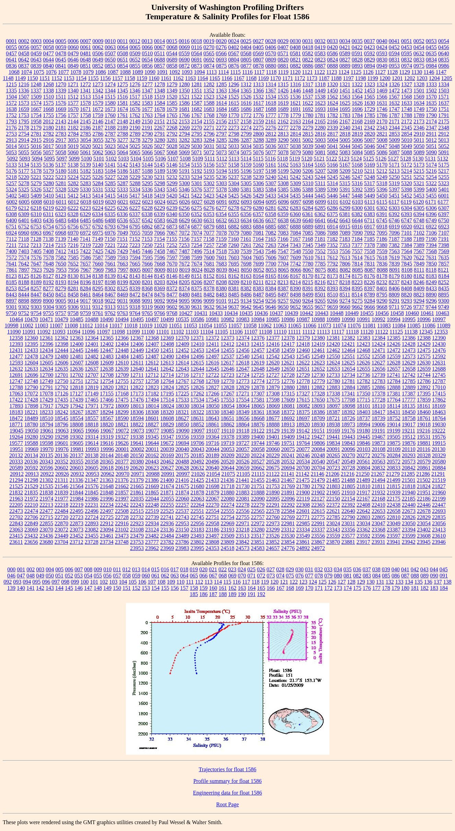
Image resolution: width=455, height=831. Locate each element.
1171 (287, 78)
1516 (122, 97)
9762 (110, 313)
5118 (282, 158)
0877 (246, 66)
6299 (344, 208)
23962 (152, 548)
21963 (16, 499)
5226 (97, 177)
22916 (122, 523)
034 (338, 569)
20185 (197, 455)
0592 (369, 53)
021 (213, 569)
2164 (307, 121)
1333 (431, 84)
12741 (393, 375)
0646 (73, 60)
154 (155, 588)
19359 (197, 437)
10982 (227, 319)
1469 (381, 90)
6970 (73, 233)
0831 (394, 60)
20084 (318, 449)
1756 (60, 115)
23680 (46, 542)
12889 (409, 387)
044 (434, 569)
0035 (357, 41)
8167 (295, 276)
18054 (228, 406)
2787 (110, 134)
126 (332, 582)
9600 (159, 307)
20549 (348, 461)
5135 (36, 165)
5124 (356, 158)
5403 (23, 196)
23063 (16, 529)
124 (313, 582)
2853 (394, 134)
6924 (11, 233)
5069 (184, 152)
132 (390, 582)
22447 (439, 505)
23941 (393, 542)
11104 (206, 332)
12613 (167, 363)
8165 (270, 276)
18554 (76, 418)
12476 (439, 350)
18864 (242, 424)
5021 (97, 146)
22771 (303, 517)
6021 (122, 202)
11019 (145, 325)
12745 (439, 375)
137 (438, 582)
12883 (333, 387)
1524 (221, 97)
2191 (147, 128)
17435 (61, 400)
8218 (344, 282)
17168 (122, 393)
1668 (48, 109)
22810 (393, 517)
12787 (439, 381)
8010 (172, 270)
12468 (363, 350)
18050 (213, 406)
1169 (263, 78)
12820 (107, 387)
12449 (137, 350)
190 (242, 594)
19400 (258, 437)
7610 (307, 257)
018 (184, 569)
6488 (110, 220)
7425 (97, 251)
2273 (233, 128)
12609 (107, 363)
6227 (134, 208)
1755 (48, 115)
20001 (122, 449)
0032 (320, 41)
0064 (122, 47)
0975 (418, 66)
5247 (357, 177)
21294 (16, 480)
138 (447, 582)
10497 (152, 319)
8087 (369, 270)
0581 (295, 53)
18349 (242, 412)
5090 (431, 152)
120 (274, 582)
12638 (107, 369)
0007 (85, 41)
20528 (273, 461)
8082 (345, 270)
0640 (443, 53)
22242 (122, 505)
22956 (197, 523)
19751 (288, 443)
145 (69, 588)
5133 (11, 165)
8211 (258, 282)
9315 (122, 307)
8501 (320, 294)
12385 (393, 338)
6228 (147, 208)
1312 (246, 84)
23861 (303, 542)
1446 (295, 90)
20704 (318, 468)
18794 (46, 424)
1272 (85, 84)
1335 (11, 90)
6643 (344, 220)
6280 (258, 208)
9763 (122, 313)
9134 (246, 301)
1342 (97, 90)
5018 (60, 146)
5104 (135, 158)
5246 (344, 177)
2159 (258, 121)
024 (242, 569)
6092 (234, 202)
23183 (197, 529)
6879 (208, 226)
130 (370, 582)
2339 (332, 128)
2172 (406, 121)
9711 (394, 307)
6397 (443, 214)
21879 (212, 492)
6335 (110, 214)
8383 (258, 288)
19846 (363, 443)
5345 (171, 189)
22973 (273, 523)
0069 (184, 47)
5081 (320, 152)
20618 (107, 468)
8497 (283, 294)
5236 (221, 177)
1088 (125, 72)
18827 (152, 424)
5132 (442, 158)
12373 (227, 338)
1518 (147, 97)
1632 (394, 103)
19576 (439, 437)
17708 (348, 400)
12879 (273, 387)
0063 (110, 47)
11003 (41, 325)
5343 (159, 189)
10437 (276, 313)
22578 (273, 511)
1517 (134, 97)
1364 (233, 90)
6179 (11, 208)
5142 (122, 165)
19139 (288, 431)
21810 (363, 486)
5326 (36, 189)
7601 (221, 257)
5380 (233, 189)
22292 (288, 505)
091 (444, 576)
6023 (147, 202)
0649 (97, 60)
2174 (431, 121)
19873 (378, 443)
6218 (36, 208)
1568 (406, 97)
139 (11, 588)
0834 (431, 60)
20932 (77, 474)
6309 (23, 214)
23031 (348, 523)
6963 (36, 233)
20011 (152, 449)
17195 (167, 393)
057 (117, 576)
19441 (333, 437)
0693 (221, 60)
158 (194, 588)
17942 (77, 406)
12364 (91, 338)
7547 (283, 251)
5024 (122, 146)
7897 (24, 270)
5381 (246, 189)
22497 (107, 511)
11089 (443, 325)
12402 (107, 344)
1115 (235, 72)
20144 (107, 455)
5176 (11, 171)
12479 (46, 356)
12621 (288, 363)
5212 (381, 171)
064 (184, 576)
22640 (348, 511)
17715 (363, 400)
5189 (159, 171)
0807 (258, 60)
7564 (406, 251)
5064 (122, 152)
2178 (23, 128)
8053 (271, 270)
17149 (91, 393)
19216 (423, 431)
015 (155, 569)
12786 (424, 381)
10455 (367, 313)
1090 (149, 72)
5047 (381, 146)
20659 (242, 468)
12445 (76, 350)
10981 (212, 319)
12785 (409, 381)
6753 (36, 226)
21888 (258, 492)
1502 (431, 90)
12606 (61, 363)
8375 (196, 288)
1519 (159, 97)
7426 (110, 251)
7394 (431, 245)
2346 (418, 128)
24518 (227, 548)
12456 (242, 350)
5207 (320, 171)
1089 (137, 72)
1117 (259, 72)
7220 (97, 245)
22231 (91, 505)
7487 (184, 251)
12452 (182, 350)
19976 (62, 449)
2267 (159, 128)
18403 (363, 412)
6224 (97, 208)
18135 (408, 406)
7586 (85, 257)
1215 (11, 84)
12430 (439, 344)
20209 (227, 455)
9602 (171, 307)
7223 (134, 245)
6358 (270, 214)
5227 (110, 177)
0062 (97, 47)
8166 (283, 276)
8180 (406, 276)
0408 (295, 47)
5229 (134, 177)
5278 (23, 183)
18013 (137, 406)
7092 (369, 233)
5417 (134, 196)
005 (59, 569)
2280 (320, 128)
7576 (36, 257)
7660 (97, 264)
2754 (23, 134)
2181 (60, 128)
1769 (221, 115)
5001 (295, 140)
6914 (332, 226)
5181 (73, 171)
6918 (381, 226)
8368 (147, 288)
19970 (47, 449)
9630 (184, 307)
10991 (363, 319)
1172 (299, 78)
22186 (424, 499)
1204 (434, 78)
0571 (283, 53)
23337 (318, 529)
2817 (332, 134)
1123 (331, 72)
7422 (85, 251)
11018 (130, 325)
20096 (348, 449)
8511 (344, 294)
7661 (110, 264)
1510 (48, 97)
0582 (307, 53)
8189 (36, 282)
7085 (307, 233)
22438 (393, 505)
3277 (122, 140)
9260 (295, 301)
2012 (48, 121)
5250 (394, 177)
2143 (60, 121)
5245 (332, 177)
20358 (91, 461)
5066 (147, 152)
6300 (357, 208)
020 (203, 569)
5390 (332, 189)
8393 (332, 288)
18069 (273, 406)
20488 (182, 461)
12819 (91, 387)
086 (396, 576)
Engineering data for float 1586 (227, 793)
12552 (363, 356)
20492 (197, 461)
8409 (418, 288)
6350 (184, 214)
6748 (418, 220)
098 (65, 582)
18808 (76, 424)
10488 (91, 319)
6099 (320, 202)
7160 (233, 239)
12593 (16, 363)
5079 (295, 152)
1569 (418, 97)
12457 (258, 350)
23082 (91, 529)
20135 (46, 455)
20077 (303, 449)
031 (309, 569)
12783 (378, 381)
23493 (197, 536)
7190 (430, 239)
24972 (318, 548)
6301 (369, 208)
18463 (439, 412)
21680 (197, 486)
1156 (105, 78)
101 (94, 582)
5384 (270, 189)
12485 (137, 356)
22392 (348, 505)
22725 (107, 517)
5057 (48, 152)
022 (223, 569)
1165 (214, 78)
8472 (134, 294)
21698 (212, 486)
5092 (12, 158)
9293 (406, 301)
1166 (227, 78)
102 (104, 582)
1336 (23, 90)
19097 (198, 431)
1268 (48, 84)
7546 (270, 251)
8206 (196, 282)
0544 (171, 53)
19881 (424, 443)
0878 (258, 66)
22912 (107, 523)
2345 (406, 128)
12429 (424, 344)
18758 (409, 418)
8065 (283, 270)
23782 (167, 542)
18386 (318, 412)
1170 (275, 78)
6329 (85, 214)
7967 (85, 270)
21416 (182, 480)
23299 (273, 529)
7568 (431, 251)
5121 (319, 158)
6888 (295, 226)
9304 (48, 307)
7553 (332, 251)
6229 (159, 208)
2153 (184, 121)
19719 (227, 443)
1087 (112, 72)
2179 (36, 128)
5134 (23, 165)
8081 (332, 270)
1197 (348, 78)
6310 (36, 214)
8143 (134, 276)
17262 (197, 393)
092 (7, 582)
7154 (159, 239)
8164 (258, 276)
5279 (36, 183)
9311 (85, 307)
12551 (348, 356)
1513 (85, 97)
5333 (122, 189)
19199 (393, 431)
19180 (363, 431)
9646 (270, 307)
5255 (443, 177)
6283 (295, 208)
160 (213, 588)
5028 (171, 146)
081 (347, 576)
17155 (107, 393)
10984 (258, 319)
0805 (246, 60)
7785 (320, 264)
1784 (357, 115)
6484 (73, 220)
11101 (163, 332)
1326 (394, 84)
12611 (136, 363)
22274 (227, 505)
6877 (196, 226)
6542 (147, 220)
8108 (406, 270)
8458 (73, 294)
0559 (184, 53)
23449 (61, 536)
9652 (295, 307)
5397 (394, 189)
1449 (320, 90)
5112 (221, 158)
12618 (242, 363)
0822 (307, 60)
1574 (36, 103)
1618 (270, 103)
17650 (318, 400)
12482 (91, 356)
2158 (246, 121)
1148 (8, 78)
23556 (318, 536)
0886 (307, 66)
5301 (196, 183)
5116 (270, 158)
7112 (11, 239)
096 (46, 582)
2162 (283, 121)
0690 (184, 60)
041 (405, 569)
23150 (182, 529)
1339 (60, 90)
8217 (332, 282)
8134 (85, 276)
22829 (424, 517)
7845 (406, 264)
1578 (85, 103)
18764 (439, 418)
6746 (394, 220)
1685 (233, 109)
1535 (283, 97)
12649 (273, 369)
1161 (166, 78)
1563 (344, 97)
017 (175, 569)
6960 (23, 233)
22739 (152, 517)
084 (376, 576)
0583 (320, 53)
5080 (307, 152)
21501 (409, 480)
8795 (381, 294)
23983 (182, 548)
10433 (216, 313)
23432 (31, 536)
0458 (23, 53)
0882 (295, 66)
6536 (122, 220)
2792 (171, 134)
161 (223, 588)
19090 (182, 431)
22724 (91, 517)
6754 (48, 226)
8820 (406, 294)
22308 (303, 505)
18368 (273, 412)
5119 (294, 158)
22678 (424, 511)
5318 (381, 183)
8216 (320, 282)
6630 (196, 220)
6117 (394, 202)
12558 (378, 356)
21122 (272, 474)
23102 (122, 529)
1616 (246, 103)
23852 (273, 542)
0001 (11, 41)
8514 (357, 294)
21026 (198, 474)
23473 (122, 536)
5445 (320, 196)
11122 (381, 332)
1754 (36, 115)
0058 (48, 47)
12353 (441, 332)
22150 (333, 499)
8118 (431, 270)
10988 (318, 319)
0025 (246, 41)
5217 (443, 171)
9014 (73, 301)
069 (232, 576)
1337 (36, 90)
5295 (147, 183)
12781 (348, 381)
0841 (60, 66)
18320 (167, 412)
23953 (137, 548)
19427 (318, 437)
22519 (152, 511)
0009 (97, 41)
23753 (137, 542)
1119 (283, 72)
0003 (36, 41)
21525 (16, 486)
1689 (283, 109)
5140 (97, 165)
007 (78, 569)
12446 (91, 350)
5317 (369, 183)
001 (21, 569)
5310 (307, 183)
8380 (221, 288)
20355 (76, 461)
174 (347, 588)
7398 (443, 245)
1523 (208, 97)
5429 (258, 196)
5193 (208, 171)
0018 (196, 41)
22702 (16, 517)
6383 (369, 214)
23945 (424, 542)
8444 (23, 294)
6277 (221, 208)
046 (11, 576)
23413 (439, 529)
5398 (406, 189)
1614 (221, 103)
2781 (36, 134)
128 (351, 582)
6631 (208, 220)
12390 (439, 338)
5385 (283, 189)
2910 (418, 134)
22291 (273, 505)
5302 (208, 183)
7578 (48, 257)
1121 (307, 72)
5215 (418, 171)
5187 (134, 171)
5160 (258, 165)
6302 (381, 208)
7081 (258, 233)
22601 (303, 511)
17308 (273, 393)
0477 (48, 53)
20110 (408, 449)
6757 (85, 226)
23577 (348, 536)
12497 (212, 356)
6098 (308, 202)
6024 (159, 202)
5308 (283, 183)
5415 (110, 196)
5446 (332, 196)
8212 (270, 282)
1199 (372, 78)
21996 (107, 499)
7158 (208, 239)
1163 (190, 78)
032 (319, 569)
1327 (406, 84)
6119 (406, 202)
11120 (367, 332)
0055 (11, 47)
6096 (283, 202)
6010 (48, 202)
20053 (227, 449)
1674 (122, 109)
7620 (406, 257)
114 (218, 582)
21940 (409, 492)
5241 (283, 177)
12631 (439, 363)
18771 (16, 424)
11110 (280, 332)
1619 (283, 103)
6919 (394, 226)
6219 (48, 208)
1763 (147, 115)
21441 (242, 480)
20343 (46, 461)
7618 (381, 257)
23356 (348, 529)
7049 (122, 233)
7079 (233, 233)
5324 (11, 189)
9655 (307, 307)
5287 (122, 183)
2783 (60, 134)
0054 (443, 41)
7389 (418, 245)
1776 (258, 115)
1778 (283, 115)
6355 (233, 214)
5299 (171, 183)
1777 (270, 115)
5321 (418, 183)
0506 (97, 53)
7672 (184, 264)
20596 (46, 468)
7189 (418, 239)
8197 (97, 282)
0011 (122, 41)
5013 (443, 140)
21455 (258, 480)
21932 (378, 492)
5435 (295, 196)
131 (380, 582)
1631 (381, 103)
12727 (273, 375)
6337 (134, 214)
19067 (107, 431)
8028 (209, 270)
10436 (261, 313)
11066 (309, 325)
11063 (280, 325)
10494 (122, 319)
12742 (409, 375)
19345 (152, 437)
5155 (196, 165)
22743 (182, 517)
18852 (197, 424)
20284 (393, 455)
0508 (122, 53)
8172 (320, 276)
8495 (270, 294)
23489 (182, 536)
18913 (288, 424)
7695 (233, 264)
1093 (187, 72)
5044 (344, 146)
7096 (394, 233)
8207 (208, 282)
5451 (394, 196)
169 (299, 588)
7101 (406, 233)
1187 (324, 78)
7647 (36, 264)
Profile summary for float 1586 (227, 781)
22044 (152, 499)
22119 (303, 499)
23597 (393, 536)
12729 (303, 375)
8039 (221, 270)
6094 (258, 202)
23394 (409, 529)
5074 (233, 152)
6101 (332, 202)
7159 (220, 239)
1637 (443, 103)
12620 (273, 363)
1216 (23, 84)
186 (203, 594)
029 (290, 569)
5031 (208, 146)
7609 (295, 257)
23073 (76, 529)
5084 (357, 152)
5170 (381, 165)
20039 (167, 449)
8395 (357, 288)
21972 (31, 499)
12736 (363, 375)
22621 (333, 511)
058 (126, 576)
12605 (46, 363)
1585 (171, 103)
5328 (60, 189)
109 (171, 582)
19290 (46, 437)
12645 (212, 369)
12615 (197, 363)
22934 (152, 523)
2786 (97, 134)
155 (165, 588)
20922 (47, 474)
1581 (122, 103)
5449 (369, 196)
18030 (182, 406)
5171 (394, 165)
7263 (270, 245)
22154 (348, 499)
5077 (270, 152)
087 (405, 576)
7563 (394, 251)
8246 (418, 282)
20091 (333, 449)
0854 (122, 66)
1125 (356, 72)
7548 (295, 251)
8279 (60, 288)
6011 (61, 202)
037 (367, 569)
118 (255, 582)
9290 (381, 301)
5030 (196, 146)
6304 (406, 208)
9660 (344, 307)
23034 (363, 523)
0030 (295, 41)
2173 (418, 121)
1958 (36, 121)
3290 (283, 140)
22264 (197, 505)
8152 (208, 276)
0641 (11, 60)
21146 (317, 474)
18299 (122, 412)
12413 (242, 344)
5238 (246, 177)
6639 (295, 220)
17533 (182, 400)
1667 (36, 109)
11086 (428, 325)
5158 (233, 165)
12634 (46, 369)
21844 (76, 492)
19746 (273, 443)
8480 (184, 294)
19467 (378, 437)
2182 (73, 128)
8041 (234, 270)
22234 (107, 505)
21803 (333, 486)
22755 (242, 517)
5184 (110, 171)
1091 (162, 72)
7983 (110, 270)
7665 (134, 264)
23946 (439, 542)
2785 (85, 134)
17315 (288, 393)
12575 (424, 356)
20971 (137, 474)
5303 (221, 183)
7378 (369, 245)
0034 (344, 41)
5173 (418, 165)
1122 (319, 72)
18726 (348, 418)
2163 (295, 121)
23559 (333, 536)
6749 (431, 220)
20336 (31, 461)
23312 (288, 529)
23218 (242, 529)
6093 (246, 202)
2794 (184, 134)
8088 (382, 270)
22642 (363, 511)
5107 (172, 158)
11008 (71, 325)
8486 (246, 294)
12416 (273, 344)
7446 (147, 251)
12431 (16, 350)
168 (290, 588)
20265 (333, 455)
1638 (11, 109)
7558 (369, 251)
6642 (332, 220)
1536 (295, 97)
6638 (283, 220)
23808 (212, 542)
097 (55, 582)
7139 (60, 239)
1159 (142, 78)
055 (98, 576)
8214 (295, 282)
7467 (171, 251)
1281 (196, 84)
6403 (36, 220)
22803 (363, 517)
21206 (332, 474)
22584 (288, 511)
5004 (332, 140)
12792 (61, 387)
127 (342, 582)
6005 (24, 202)
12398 (61, 344)
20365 (107, 461)
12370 (182, 338)
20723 (333, 468)
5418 (147, 196)
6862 (147, 226)
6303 (394, 208)
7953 (61, 270)
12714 (167, 375)
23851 (258, 542)
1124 (343, 72)
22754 (227, 517)
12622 (303, 363)
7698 (246, 264)
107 (152, 582)
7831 (369, 264)
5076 (258, 152)
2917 (60, 140)
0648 (85, 60)
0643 (36, 60)
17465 (91, 400)
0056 (23, 47)
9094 (171, 301)
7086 (320, 233)
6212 (23, 208)
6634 (246, 220)
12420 (333, 344)
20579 (424, 461)
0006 (73, 41)
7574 (23, 257)
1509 (36, 97)
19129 (273, 431)
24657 (273, 548)
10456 (382, 313)
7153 (146, 239)
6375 (332, 214)
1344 (110, 90)
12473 (409, 350)
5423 (208, 196)
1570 (431, 97)
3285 (221, 140)
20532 (288, 461)
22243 (137, 505)
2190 (134, 128)
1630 (369, 103)
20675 (273, 468)
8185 (11, 282)
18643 (212, 418)
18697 (303, 418)
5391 (344, 189)
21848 (107, 492)
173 (338, 588)
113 (208, 582)
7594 (134, 257)
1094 (199, 72)
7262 (258, 245)
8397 (369, 288)
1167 (239, 78)
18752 (393, 418)
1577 (73, 103)
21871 (167, 492)
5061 (85, 152)
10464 (16, 319)
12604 (31, 363)
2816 (320, 134)
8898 (23, 301)
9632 (208, 307)
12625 (348, 363)
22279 (258, 505)
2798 (233, 134)
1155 (93, 78)
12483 (107, 356)
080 (338, 576)
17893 (16, 406)
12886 (378, 387)
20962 (107, 474)
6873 (171, 226)
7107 (443, 233)
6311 (48, 214)
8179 (394, 276)
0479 (73, 53)
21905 (333, 492)
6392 (394, 214)
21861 (137, 492)
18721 (333, 418)
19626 (122, 443)
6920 (406, 226)
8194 (73, 282)
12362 (61, 338)
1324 (381, 84)
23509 (227, 536)
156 (175, 588)
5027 (159, 146)
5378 (221, 189)
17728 (378, 400)
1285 (221, 84)
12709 (122, 375)
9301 (11, 307)
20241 (288, 455)
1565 (369, 97)
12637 (91, 369)
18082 (303, 406)
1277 (147, 84)
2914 (23, 140)
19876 (409, 443)
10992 (378, 319)
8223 (357, 282)
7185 (369, 239)
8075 (320, 270)
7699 (258, 264)
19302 (76, 437)
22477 (46, 511)
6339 (159, 214)
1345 (122, 90)
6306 (431, 208)
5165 (320, 165)
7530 (233, 251)
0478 (60, 53)
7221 (110, 245)
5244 (320, 177)
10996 (424, 319)
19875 (393, 443)
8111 (419, 270)
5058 (60, 152)
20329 (439, 455)
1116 (247, 72)
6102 (345, 202)
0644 (48, 60)
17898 (31, 406)
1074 (26, 72)
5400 (431, 189)
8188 (23, 282)
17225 (182, 393)
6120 (418, 202)
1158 (129, 78)
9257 (283, 301)
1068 (14, 72)
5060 (73, 152)
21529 (31, 486)
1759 (97, 115)
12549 (318, 356)
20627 (167, 468)
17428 (31, 400)
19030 (439, 424)
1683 (208, 109)
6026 (184, 202)
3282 (184, 140)
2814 (295, 134)
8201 (147, 282)
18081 (288, 406)
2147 (110, 121)
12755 (122, 381)
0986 (443, 66)
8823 (418, 294)
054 (88, 576)
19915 (439, 443)
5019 (73, 146)
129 (361, 582)
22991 (318, 523)
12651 (303, 369)
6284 (307, 208)
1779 (295, 115)
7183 (344, 239)
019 (194, 569)
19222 (438, 431)
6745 (381, 220)
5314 (332, 183)
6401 (23, 220)
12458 (273, 350)
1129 (404, 72)
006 (69, 569)
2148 (122, 121)
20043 (197, 449)
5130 (417, 158)
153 (146, 588)
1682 (196, 109)
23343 (333, 529)
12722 (212, 375)
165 (261, 588)
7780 (307, 264)
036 (357, 569)
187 (213, 594)
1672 (97, 109)
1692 (307, 109)
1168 (251, 78)
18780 (31, 424)
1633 (406, 103)
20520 (227, 461)
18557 (91, 418)
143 (50, 588)
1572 (11, 103)
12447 (107, 350)
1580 (110, 103)
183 (434, 588)
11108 (265, 332)
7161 (245, 239)
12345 (426, 332)
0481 (85, 53)
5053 (11, 152)
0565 (208, 53)
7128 (35, 239)
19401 (273, 437)
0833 (418, 60)
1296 (233, 84)
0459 (36, 53)
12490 (167, 356)
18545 (61, 418)
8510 (332, 294)
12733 (333, 375)
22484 (61, 511)
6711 (369, 220)
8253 (11, 288)
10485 (76, 319)
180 (405, 588)
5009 (394, 140)
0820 (283, 60)
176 (367, 588)
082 (357, 576)
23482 (152, 536)
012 (126, 569)
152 (136, 588)
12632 (16, 369)
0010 (110, 41)
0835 (443, 60)
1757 (73, 115)
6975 (97, 233)
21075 (228, 474)
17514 (167, 400)
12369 (167, 338)
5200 (295, 171)
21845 (91, 492)
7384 (406, 245)
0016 (184, 41)
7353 (344, 245)
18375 (303, 412)
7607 (283, 257)
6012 (73, 202)
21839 (61, 492)
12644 (197, 369)
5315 (344, 183)
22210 (31, 505)
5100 (86, 158)
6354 (221, 214)
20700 (303, 468)
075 (290, 576)
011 (117, 569)
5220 (23, 177)
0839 (36, 66)
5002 (307, 140)
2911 (431, 134)
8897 (11, 301)
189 (232, 594)
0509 (134, 53)
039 (386, 569)
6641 (320, 220)
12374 (242, 338)
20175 (182, 455)
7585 (73, 257)
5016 (36, 146)
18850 (182, 424)
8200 (134, 282)
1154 (81, 78)
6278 (233, 208)
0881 (283, 66)
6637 (270, 220)
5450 (381, 196)
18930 (318, 424)
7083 (283, 233)
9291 (394, 301)
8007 (147, 270)
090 (434, 576)
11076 (354, 325)
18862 (227, 424)
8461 (85, 294)
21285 (408, 474)
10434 (231, 313)
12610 (122, 363)
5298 (159, 183)
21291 (438, 474)
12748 (31, 381)
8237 (394, 282)
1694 (332, 109)
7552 (320, 251)
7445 (134, 251)
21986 (91, 499)
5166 (332, 165)
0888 (332, 66)
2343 (381, 128)
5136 (48, 165)
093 (17, 582)
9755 (48, 313)
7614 (357, 257)
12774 (258, 381)
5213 (394, 171)
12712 (152, 375)
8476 (159, 294)
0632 (418, 53)
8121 (443, 270)
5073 (221, 152)
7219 (85, 245)
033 (328, 569)
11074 (339, 325)
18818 (91, 424)
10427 (185, 313)
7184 (356, 239)
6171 (430, 202)
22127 (318, 499)
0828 (357, 60)
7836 (381, 264)
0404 (246, 47)
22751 (212, 517)
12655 (363, 369)
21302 (46, 480)
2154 (196, 121)
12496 (197, 356)
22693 (439, 511)
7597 (171, 257)
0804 (233, 60)
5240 (270, 177)
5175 (443, 165)
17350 (363, 393)
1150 (32, 78)
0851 (85, 66)
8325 (122, 288)
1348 (159, 90)
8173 (332, 276)
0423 (369, 47)
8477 (171, 294)
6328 (73, 214)
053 (78, 576)
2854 (406, 134)
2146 (97, 121)
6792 (97, 226)
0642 (23, 60)
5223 (60, 177)
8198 (110, 282)
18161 (423, 406)
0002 (23, 41)
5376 (196, 189)
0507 (110, 53)
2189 (122, 128)
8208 (221, 282)
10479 (61, 319)
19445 (363, 437)
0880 (270, 66)
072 (261, 576)
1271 (73, 84)
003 (40, 569)
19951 (16, 449)
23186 (212, 529)
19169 (333, 431)
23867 (318, 542)
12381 (333, 338)
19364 (212, 437)
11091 (28, 332)
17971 (92, 406)
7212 (23, 245)
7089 (344, 233)
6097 (295, 202)
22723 (76, 517)
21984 (76, 499)
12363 (76, 338)
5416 (122, 196)
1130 (416, 72)
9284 (369, 301)
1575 (48, 103)
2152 (171, 121)
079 (328, 576)
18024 (167, 406)
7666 (147, 264)
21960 (439, 492)
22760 (273, 517)
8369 (159, 288)
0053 (431, 41)
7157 (196, 239)
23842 (242, 542)
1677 (147, 109)
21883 (242, 492)
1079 (88, 72)
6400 (11, 220)
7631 (431, 257)
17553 (227, 400)
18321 (182, 412)
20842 (409, 468)
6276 (208, 208)
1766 (184, 115)
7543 (258, 251)
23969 (167, 548)
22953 (182, 523)
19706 (197, 443)
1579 (97, 103)
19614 (91, 443)
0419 (320, 47)
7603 (233, 257)
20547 (333, 461)
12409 (182, 344)
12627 (378, 363)
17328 (318, 393)
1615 (233, 103)
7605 (258, 257)
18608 (167, 418)
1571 (443, 97)
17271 (242, 393)
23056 (439, 523)
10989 (333, 319)
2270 (196, 128)
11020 (160, 325)
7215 (60, 245)
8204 (171, 282)
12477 (16, 356)
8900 (48, 301)
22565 (258, 511)
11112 (308, 332)
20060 (273, 449)
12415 (258, 344)
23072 (61, 529)
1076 (51, 72)
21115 (258, 474)
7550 (307, 251)
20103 (363, 449)
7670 (171, 264)
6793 (110, 226)
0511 (159, 53)
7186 (381, 239)
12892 (424, 387)
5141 (110, 165)
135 (419, 582)
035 (347, 569)
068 (223, 576)
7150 (109, 239)
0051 (406, 41)
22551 (197, 511)
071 (251, 576)
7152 (134, 239)
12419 (318, 344)
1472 (394, 90)
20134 (31, 455)
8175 (357, 276)
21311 (61, 480)
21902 (318, 492)
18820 (107, 424)
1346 (134, 90)
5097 (61, 158)
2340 (344, 128)
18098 (348, 406)
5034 (246, 146)
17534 (197, 400)
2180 (48, 128)
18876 (258, 424)
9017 (85, 301)
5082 (332, 152)
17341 (348, 393)
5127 (393, 158)
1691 (295, 109)
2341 (357, 128)
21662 (122, 486)
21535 (46, 486)
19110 (227, 431)
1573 (23, 103)
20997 (183, 474)
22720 (61, 517)
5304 (233, 183)
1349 (171, 90)
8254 (23, 288)
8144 (147, 276)
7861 (11, 270)
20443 (152, 461)
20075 (288, 449)
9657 (320, 307)
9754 (36, 313)
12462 (333, 350)
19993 (92, 449)
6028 (209, 202)
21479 (318, 480)
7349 (320, 245)
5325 (23, 189)
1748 (406, 109)
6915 (344, 226)
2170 (381, 121)
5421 (184, 196)
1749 (418, 109)
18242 (61, 412)
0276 (221, 47)
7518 (221, 251)
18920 (303, 424)
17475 (122, 400)
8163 (246, 276)
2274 (246, 128)
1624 (332, 103)
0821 (295, 60)
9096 (196, 301)
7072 (184, 233)
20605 (91, 468)
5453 (418, 196)
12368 (152, 338)
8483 (221, 294)
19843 (348, 443)
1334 (443, 84)
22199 (439, 499)
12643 (182, 369)
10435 (246, 313)
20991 (168, 474)
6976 (110, 233)
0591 (357, 53)
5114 (246, 158)
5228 (122, 177)
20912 (17, 474)
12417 (288, 344)
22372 (333, 505)
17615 (303, 400)
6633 (233, 220)
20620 (137, 468)
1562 (332, 97)
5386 (295, 189)
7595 (147, 257)
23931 (378, 542)
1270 (60, 84)
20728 (348, 468)
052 (69, 576)
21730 (242, 486)
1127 (380, 72)
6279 (246, 208)
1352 (208, 90)
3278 (134, 140)
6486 (97, 220)
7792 (332, 264)
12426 (393, 344)
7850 (431, 264)
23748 (122, 542)
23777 (152, 542)
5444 (307, 196)
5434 (283, 196)
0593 (381, 53)
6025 (172, 202)
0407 (283, 47)
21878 (197, 492)
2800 (258, 134)
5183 (97, 171)
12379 (303, 338)
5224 (73, 177)
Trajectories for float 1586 (227, 769)
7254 (196, 245)
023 (232, 569)
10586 (197, 319)
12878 (258, 387)
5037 (283, 146)
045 (444, 569)
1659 (23, 109)
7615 (369, 257)
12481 (76, 356)
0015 (171, 41)
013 (136, 569)
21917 (363, 492)
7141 (85, 239)
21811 (378, 486)
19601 (61, 443)
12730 (318, 375)
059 (136, 576)
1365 (246, 90)
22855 (46, 523)
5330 (85, 189)
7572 (11, 257)
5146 (171, 165)
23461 (107, 536)
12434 (46, 350)
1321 (344, 84)
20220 (242, 455)
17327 (303, 393)
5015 (23, 146)
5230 (147, 177)
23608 (424, 536)
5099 (74, 158)
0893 (357, 66)
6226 (122, 208)
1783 (344, 115)
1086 (100, 72)
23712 (76, 542)
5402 (11, 196)
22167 (363, 499)
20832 (378, 468)
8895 (443, 294)
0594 (394, 53)
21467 (288, 480)
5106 (160, 158)
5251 (406, 177)
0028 (270, 41)
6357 (258, 214)
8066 (295, 270)
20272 (363, 455)
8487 (258, 294)
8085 (357, 270)
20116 (423, 449)
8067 (308, 270)
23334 (303, 529)
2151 (159, 121)
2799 (246, 134)
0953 (394, 66)
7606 (270, 257)
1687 (258, 109)
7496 (196, 251)
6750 (443, 220)
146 (78, 588)
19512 (409, 437)
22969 (227, 523)
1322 (357, 84)
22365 (318, 505)
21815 (393, 486)
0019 (208, 41)
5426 (246, 196)
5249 (381, 177)
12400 (76, 344)
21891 (288, 492)
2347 (431, 128)
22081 (242, 499)
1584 (159, 103)
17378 (378, 393)
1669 (60, 109)
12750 (61, 381)
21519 (439, 480)
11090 (14, 332)
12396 (46, 344)
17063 (16, 393)
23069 (31, 529)
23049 (393, 523)
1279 (171, 84)
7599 (196, 257)
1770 (233, 115)
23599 (409, 536)
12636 (76, 369)
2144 (73, 121)
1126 (368, 72)
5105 (148, 158)
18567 (107, 418)
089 (424, 576)
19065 (77, 431)
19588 (31, 443)
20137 (76, 455)
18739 (378, 418)
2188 (110, 128)
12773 (242, 381)
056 (107, 576)
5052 (443, 146)
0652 (134, 60)
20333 (16, 461)
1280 (184, 84)
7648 (48, 264)
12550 (333, 356)
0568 (246, 53)
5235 (208, 177)
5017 (48, 146)
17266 (212, 393)
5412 (73, 196)
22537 (182, 511)
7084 (295, 233)
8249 (431, 282)
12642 (167, 369)
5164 (307, 165)
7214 (48, 245)
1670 (73, 109)
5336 (147, 189)
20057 (242, 449)
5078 (283, 152)
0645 (60, 60)
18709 (318, 418)
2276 (270, 128)
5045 (357, 146)
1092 (174, 72)
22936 (167, 523)
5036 (270, 146)
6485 (85, 220)
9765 (147, 313)
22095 (273, 499)
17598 (273, 400)
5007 (369, 140)
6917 (369, 226)
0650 (110, 60)
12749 (46, 381)
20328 (424, 455)
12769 (212, 381)
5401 (443, 189)
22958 (212, 523)
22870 (61, 523)
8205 (184, 282)
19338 (137, 437)
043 (424, 569)
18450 (409, 412)
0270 (208, 47)
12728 (288, 375)
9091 (147, 301)
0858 (171, 66)
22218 (61, 505)
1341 (85, 90)
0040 (381, 41)
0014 (159, 41)
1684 (221, 109)
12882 (318, 387)
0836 (11, 66)
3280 (159, 140)
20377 (122, 461)
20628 (182, 468)
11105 (221, 332)
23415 (16, 536)
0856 (147, 66)
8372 (171, 288)
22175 (393, 499)
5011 (418, 140)
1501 (418, 90)
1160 (154, 78)
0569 (258, 53)
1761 (122, 115)
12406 (137, 344)
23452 (76, 536)
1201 (397, 78)
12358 (16, 338)
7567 (418, 251)
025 (251, 569)
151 (126, 588)
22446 (424, 505)
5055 (23, 152)
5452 (406, 196)
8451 (60, 294)
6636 (258, 220)
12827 (212, 387)
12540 (242, 356)
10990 (348, 319)
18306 (137, 412)
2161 (270, 121)
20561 (363, 461)
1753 (23, 115)
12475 (424, 350)
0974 (406, 66)
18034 (198, 406)
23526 (273, 536)
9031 (122, 301)
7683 (221, 264)
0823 (320, 60)
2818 (344, 134)
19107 (213, 431)
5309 (295, 183)
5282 (73, 183)
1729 (369, 109)
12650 (288, 369)
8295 (97, 288)
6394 (418, 214)
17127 (76, 393)
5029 (184, 146)
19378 (227, 437)
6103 (357, 202)
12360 (31, 338)
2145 (85, 121)
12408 (167, 344)
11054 (205, 325)
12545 (303, 356)
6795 (134, 226)
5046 (369, 146)
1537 (307, 97)
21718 (227, 486)
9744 (430, 307)
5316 (357, 183)
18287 (91, 412)
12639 (122, 369)
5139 (85, 165)
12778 (303, 381)
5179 (48, 171)
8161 (221, 276)
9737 (418, 307)
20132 (16, 455)
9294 (418, 301)
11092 (43, 332)
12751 (76, 381)
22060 (182, 499)
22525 (167, 511)
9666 (369, 307)
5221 (36, 177)
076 (299, 576)
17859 (424, 400)
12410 (197, 344)
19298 (61, 437)
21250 (363, 474)
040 (396, 569)
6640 (307, 220)
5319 (394, 183)
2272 (221, 128)
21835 (31, 492)
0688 (159, 60)
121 (284, 582)
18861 (212, 424)
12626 (363, 363)
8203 (159, 282)
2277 (283, 128)
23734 (107, 542)
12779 (318, 381)
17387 (409, 393)
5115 (258, 158)
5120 (306, 158)
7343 (295, 245)
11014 (101, 325)
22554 (212, 511)
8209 (233, 282)
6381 (344, 214)
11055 (220, 325)
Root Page (227, 804)
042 (415, 569)
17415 (439, 393)
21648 (107, 486)
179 (396, 588)
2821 (381, 134)
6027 (196, 202)
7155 (171, 239)
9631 (196, 307)
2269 (184, 128)
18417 (378, 412)
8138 (97, 276)
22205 (16, 505)
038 (376, 569)
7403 (23, 251)
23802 (197, 542)
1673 (110, 109)
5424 (221, 196)
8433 (431, 288)
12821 (122, 387)
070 (242, 576)
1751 (443, 109)
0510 (147, 53)
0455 (431, 47)
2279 (307, 128)
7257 (208, 245)
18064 (243, 406)
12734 (348, 375)
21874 (182, 492)
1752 (11, 115)
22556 (242, 511)
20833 (393, 468)
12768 (197, 381)
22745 (197, 517)
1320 (332, 84)
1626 (357, 103)
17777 (409, 400)
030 (299, 569)
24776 (288, 548)
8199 (122, 282)
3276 (110, 140)
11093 (58, 332)
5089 (418, 152)
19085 (167, 431)
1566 (381, 97)
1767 (196, 115)
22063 (197, 499)
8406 (394, 288)
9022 (110, 301)
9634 (221, 307)
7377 (357, 245)
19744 (258, 443)
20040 (182, 449)
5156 (208, 165)
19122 (258, 431)
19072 (122, 431)
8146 (171, 276)
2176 (11, 128)
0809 (270, 60)
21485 (333, 480)
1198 (360, 78)
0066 (147, 47)
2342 (369, 128)
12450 (152, 350)
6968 (60, 233)
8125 (23, 276)
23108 (137, 529)
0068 (171, 47)
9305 (61, 307)
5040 (320, 146)
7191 (443, 239)
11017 (115, 325)
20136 (61, 455)
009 (98, 569)
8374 (184, 288)
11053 (190, 325)
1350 (184, 90)
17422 (16, 400)
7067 (171, 233)
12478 (31, 356)
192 (261, 594)
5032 (221, 146)
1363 (221, 90)
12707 (91, 375)
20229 (273, 455)
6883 (246, 226)
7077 (208, 233)
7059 (147, 233)
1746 (381, 109)
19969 (31, 449)
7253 (184, 245)
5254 (431, 177)
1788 (406, 115)
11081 (369, 325)
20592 (31, 468)
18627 (182, 418)
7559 (381, 251)
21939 (393, 492)
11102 (177, 332)
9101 (221, 301)
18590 (122, 418)
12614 (182, 363)
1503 (443, 90)
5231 (159, 177)
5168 (357, 165)
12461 (318, 350)
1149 (20, 78)
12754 (107, 381)
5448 (357, 196)
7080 (246, 233)
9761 (97, 313)
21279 (393, 474)
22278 (242, 505)
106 (142, 582)
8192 (48, 282)
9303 (36, 307)
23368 (378, 529)
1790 (431, 115)
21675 (182, 486)
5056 (36, 152)
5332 (110, 189)
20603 (76, 468)
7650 (60, 264)
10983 (242, 319)
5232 (171, 177)
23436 (46, 536)
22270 (212, 505)
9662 (357, 307)
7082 (270, 233)
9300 (443, 301)
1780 (307, 115)
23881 (348, 542)
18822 (137, 424)
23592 (363, 536)
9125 (233, 301)
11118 (352, 332)
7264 (283, 245)
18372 (288, 412)
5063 (110, 152)
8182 (418, 276)
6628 (171, 220)
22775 (318, 517)
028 (280, 569)
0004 (48, 41)
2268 (171, 128)
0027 (258, 41)
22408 (363, 505)
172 (328, 588)
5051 (431, 146)
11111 (294, 332)
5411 (60, 196)
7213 (36, 245)
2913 (11, 140)
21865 (152, 492)
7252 (171, 245)
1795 (23, 121)
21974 (46, 499)
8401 (381, 288)
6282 (283, 208)
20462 (167, 461)
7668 (159, 264)
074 (280, 576)
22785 (333, 517)
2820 (369, 134)
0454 (418, 47)
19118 (242, 431)
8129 (60, 276)
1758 (85, 115)
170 (309, 588)
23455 (91, 536)
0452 (394, 47)
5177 (23, 171)
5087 (394, 152)
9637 (233, 307)
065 (194, 576)
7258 (221, 245)
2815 (307, 134)
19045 (16, 431)
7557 (357, 251)
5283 (85, 183)
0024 (233, 41)
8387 (283, 288)
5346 (184, 189)
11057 (235, 325)
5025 (134, 146)
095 (36, 582)
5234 (196, 177)
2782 (48, 134)
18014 (152, 406)
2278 (295, 128)
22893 (91, 523)
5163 (295, 165)
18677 (273, 418)
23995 (197, 548)
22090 (258, 499)
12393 (16, 344)
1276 (134, 84)
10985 (273, 319)
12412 (227, 344)
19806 (318, 443)
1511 (60, 97)
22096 (288, 499)
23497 (212, 536)
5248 (369, 177)
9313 (110, 307)
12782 (363, 381)
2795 (196, 134)
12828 (227, 387)
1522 (196, 97)
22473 (16, 511)
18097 (333, 406)
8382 (246, 288)
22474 (31, 511)
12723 (227, 375)
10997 (439, 319)
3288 (258, 140)
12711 (136, 375)
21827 (439, 486)
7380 (381, 245)
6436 (48, 220)
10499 (167, 319)
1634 (418, 103)
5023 (110, 146)
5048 (394, 146)
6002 (11, 202)
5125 (368, 158)
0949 (381, 66)
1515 (110, 97)
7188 (406, 239)
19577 (16, 443)
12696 (31, 375)
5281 (60, 183)
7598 (184, 257)
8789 (369, 294)
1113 (211, 72)
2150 (147, 121)
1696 (357, 109)
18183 (16, 412)
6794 (122, 226)
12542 (273, 356)
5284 (97, 183)
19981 (77, 449)
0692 (208, 60)
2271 (208, 128)
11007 (56, 325)
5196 (246, 171)
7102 (418, 233)
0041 (394, 41)
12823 (152, 387)
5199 (283, 171)
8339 (134, 288)
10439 (291, 313)
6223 (85, 208)
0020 (221, 41)
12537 (227, 356)
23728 (91, 542)
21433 (212, 480)
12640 (137, 369)
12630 (424, 363)
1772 (246, 115)
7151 (122, 239)
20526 (242, 461)
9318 (134, 307)
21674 (167, 486)
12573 (409, 356)
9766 (159, 313)
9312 (97, 307)
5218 (11, 177)
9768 (171, 313)
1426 (283, 90)
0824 (332, 60)
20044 (212, 449)
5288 (134, 183)
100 (84, 582)
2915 (36, 140)
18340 (227, 412)
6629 (184, 220)
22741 (167, 517)
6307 (443, 208)
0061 (85, 47)
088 (415, 576)
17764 (393, 400)
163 (242, 588)
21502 (424, 480)
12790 (31, 387)
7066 (159, 233)
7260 (233, 245)
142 (40, 588)
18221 (31, 412)
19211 (408, 431)
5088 (406, 152)
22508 (122, 511)
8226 (369, 282)
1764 (159, 115)
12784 (393, 381)
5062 (97, 152)
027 (271, 569)
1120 (295, 72)
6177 (443, 202)
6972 (85, 233)
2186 (85, 128)
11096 (88, 332)
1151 (44, 78)
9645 (258, 307)
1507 (23, 97)
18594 (137, 418)
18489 (31, 418)
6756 (73, 226)
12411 (212, 344)
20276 (378, 455)
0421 (344, 47)
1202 (409, 78)
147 (88, 588)
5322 (431, 183)
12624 (333, 363)
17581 (258, 400)
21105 (243, 474)
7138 (48, 239)
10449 (352, 313)
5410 (48, 196)
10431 (201, 313)
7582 (60, 257)
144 (59, 588)
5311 (320, 183)
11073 (324, 325)
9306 (73, 307)
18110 (378, 406)
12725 (258, 375)
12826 (197, 387)
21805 (348, 486)
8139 (110, 276)
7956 (73, 270)
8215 (307, 282)
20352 (61, 461)
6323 (60, 214)
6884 (258, 226)
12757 (137, 381)
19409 (288, 437)
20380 (137, 461)
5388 (307, 189)
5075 (246, 152)
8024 (196, 270)
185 (194, 594)
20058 (258, 449)
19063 (62, 431)
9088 (134, 301)
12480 (61, 356)
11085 (413, 325)
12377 (273, 338)
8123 (11, 276)
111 (190, 582)
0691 (196, 60)
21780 (303, 486)
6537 (134, 220)
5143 (134, 165)
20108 (378, 449)
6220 (60, 208)
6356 (246, 214)
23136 (167, 529)
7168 (307, 239)
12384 (378, 338)
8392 (320, 288)
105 (132, 582)
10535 (182, 319)
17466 (107, 400)
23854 (288, 542)
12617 (227, 363)
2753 (11, 134)
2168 (357, 121)
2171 (394, 121)
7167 (295, 239)
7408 (48, 251)
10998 (12, 325)
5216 (431, 171)
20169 (167, 455)
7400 (11, 251)
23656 (31, 542)
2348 (443, 128)
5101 (98, 158)
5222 (48, 177)
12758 (152, 381)
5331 (97, 189)
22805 (378, 517)
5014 (11, 146)
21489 (363, 480)
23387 (393, 529)
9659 (332, 307)
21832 (16, 492)
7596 (159, 257)
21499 (393, 480)
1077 (63, 72)
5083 (344, 152)
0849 (73, 66)
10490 (107, 319)
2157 (233, 121)
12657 (393, 369)
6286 (332, 208)
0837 (23, 66)
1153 (68, 78)
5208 (332, 171)
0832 (406, 60)
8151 (196, 276)
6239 (171, 208)
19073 (137, 431)
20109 (393, 449)
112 (199, 582)
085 (386, 576)
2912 (443, 134)
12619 (258, 363)
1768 (208, 115)
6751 (11, 226)
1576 (60, 103)
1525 (233, 97)
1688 (270, 109)
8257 (36, 288)
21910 (348, 492)
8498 (295, 294)
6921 (418, 226)
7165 (270, 239)
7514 (208, 251)
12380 (318, 338)
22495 (76, 511)
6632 (221, 220)
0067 (159, 47)
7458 (159, 251)
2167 (344, 121)
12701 (61, 375)
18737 (363, 418)
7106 (431, 233)
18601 (152, 418)
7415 (73, 251)
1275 (122, 84)
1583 (147, 103)
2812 (270, 134)
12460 (303, 350)
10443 (321, 313)
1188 (336, 78)
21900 (303, 492)
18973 (348, 424)
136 (428, 582)
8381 (233, 288)
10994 (393, 319)
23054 (424, 523)
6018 (85, 202)
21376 (122, 480)
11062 (264, 325)
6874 (184, 226)
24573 (242, 548)
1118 (271, 72)
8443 (11, 294)
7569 (443, 251)
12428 (409, 344)
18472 (16, 418)
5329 (73, 189)
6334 (97, 214)
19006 (378, 424)
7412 (60, 251)
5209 (344, 171)
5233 (184, 177)
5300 (184, 183)
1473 (406, 90)
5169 (369, 165)
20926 (62, 474)
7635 (443, 257)
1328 (418, 84)
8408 (406, 288)
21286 (423, 474)
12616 (212, 363)
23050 (409, 523)
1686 (246, 109)
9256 (270, 301)
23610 (439, 536)
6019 (98, 202)
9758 (73, 313)
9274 (344, 301)
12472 (393, 350)
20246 (303, 455)
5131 (430, 158)
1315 (283, 84)
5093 (24, 158)
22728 (122, 517)
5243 (307, 177)
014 (146, 569)
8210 (246, 282)
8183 (431, 276)
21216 (347, 474)
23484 (167, 536)
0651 (122, 60)
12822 (137, 387)
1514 (97, 97)
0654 (147, 60)
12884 (348, 387)
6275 (196, 208)
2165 (320, 121)
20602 (61, 468)
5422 (196, 196)
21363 (107, 480)
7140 (72, 239)
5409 (36, 196)
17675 (333, 400)
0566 (221, 53)
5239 (258, 177)
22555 (227, 511)
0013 (147, 41)
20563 (378, 461)
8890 (431, 294)
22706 (31, 517)
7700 (270, 264)
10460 (412, 313)
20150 (137, 455)
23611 (16, 542)
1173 (311, 78)
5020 (85, 146)
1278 (159, 84)
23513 (242, 536)
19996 (107, 449)
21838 (46, 492)
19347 (167, 437)
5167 (344, 165)
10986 (288, 319)
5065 (134, 152)
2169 (369, 121)
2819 (357, 134)
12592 (439, 356)
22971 (242, 523)
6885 (270, 226)
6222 (73, 208)
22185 (409, 499)
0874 (208, 66)
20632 (197, 468)
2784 (73, 134)
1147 (441, 72)
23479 (137, 536)
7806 (344, 264)
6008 (36, 202)
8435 (443, 288)
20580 (439, 461)
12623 (318, 363)
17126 (61, 393)
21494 (378, 480)
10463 (442, 313)
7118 (23, 239)
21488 (348, 480)
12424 (378, 344)
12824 (167, 387)
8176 (369, 276)
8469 (122, 294)
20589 (16, 468)
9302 (24, 307)
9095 (184, 301)
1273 (97, 84)
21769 (288, 486)
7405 (36, 251)
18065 (258, 406)
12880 (288, 387)
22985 (303, 523)
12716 (182, 375)
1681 (184, 109)
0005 (60, 41)
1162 (178, 78)
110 (180, 582)
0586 (332, 53)
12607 (76, 363)
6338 (147, 214)
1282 (208, 84)
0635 (431, 53)
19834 (333, 443)
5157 (221, 165)
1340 (73, 90)
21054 (213, 474)
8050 (246, 270)
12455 (227, 350)
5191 (184, 171)
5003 (320, 140)
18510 (46, 418)
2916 (48, 140)
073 (271, 576)
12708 (107, 375)
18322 (197, 412)
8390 (295, 288)
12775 (273, 381)
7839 (394, 264)
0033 (332, 41)
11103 (192, 332)
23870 (333, 542)
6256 (184, 208)
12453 (197, 350)
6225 (110, 208)
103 (113, 582)
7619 (394, 257)
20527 (258, 461)
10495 (137, 319)
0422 (357, 47)
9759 (85, 313)
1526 (246, 97)
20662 (258, 468)
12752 (91, 381)
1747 (394, 109)
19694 (182, 443)
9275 (357, 301)
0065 (134, 47)
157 (184, 588)
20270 (348, 455)
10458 (397, 313)
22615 (318, 511)
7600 (208, 257)
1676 (134, 109)
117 (246, 582)
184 (444, 588)
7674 (196, 264)
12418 (303, 344)
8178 (381, 276)
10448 (336, 313)
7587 (97, 257)
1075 (38, 72)
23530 (288, 536)
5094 (37, 158)
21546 (61, 486)
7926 (48, 270)
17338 (333, 393)
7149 (97, 239)
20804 (363, 468)
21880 (227, 492)
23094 (107, 529)
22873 (76, 523)
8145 (159, 276)
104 (123, 582)
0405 (258, 47)
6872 (159, 226)
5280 (48, 183)
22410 (378, 505)
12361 (46, 338)
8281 (73, 288)
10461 (427, 313)
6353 (208, 214)
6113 (369, 202)
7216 (73, 245)
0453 (406, 47)
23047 (378, 523)
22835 (439, 517)
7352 (332, 245)
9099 (208, 301)
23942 (409, 542)
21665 (137, 486)
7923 (36, 270)
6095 (271, 202)
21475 (303, 480)
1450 (332, 90)
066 (203, 576)
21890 (273, 492)
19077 (152, 431)
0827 (344, 60)
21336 (76, 480)
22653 (378, 511)
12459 (288, 350)
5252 (418, 177)
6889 (307, 226)
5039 (307, 146)
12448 (122, 350)
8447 (36, 294)
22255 (167, 505)
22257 (182, 505)
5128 (405, 158)
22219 (76, 505)
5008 (381, 140)
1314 (270, 84)
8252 (443, 282)
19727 (242, 443)
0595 (406, 53)
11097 (103, 332)
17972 (107, 406)
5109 (197, 158)
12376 (258, 338)
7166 (282, 239)
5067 (159, 152)
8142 (122, 276)
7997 (122, 270)
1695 (344, 109)
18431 (393, 412)
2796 (208, 134)
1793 (11, 121)
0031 (307, 41)
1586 (184, 103)
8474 (147, 294)
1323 (369, 84)
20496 (212, 461)
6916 (357, 226)
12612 (152, 363)
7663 (122, 264)
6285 (320, 208)
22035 (137, 499)
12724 (242, 375)
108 (161, 582)
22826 (409, 517)
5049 (406, 146)
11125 (396, 332)
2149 (134, 121)
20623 (152, 468)
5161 (270, 165)
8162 (233, 276)
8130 (73, 276)
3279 (147, 140)
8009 (159, 270)
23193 (227, 529)
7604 (246, 257)
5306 (258, 183)
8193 (60, 282)
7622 (418, 257)
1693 (320, 109)
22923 (137, 523)
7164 (258, 239)
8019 (184, 270)
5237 (233, 177)
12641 (152, 369)
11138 (411, 332)
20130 (438, 449)
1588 (208, 103)
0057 (36, 47)
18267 (76, 412)
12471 (378, 350)
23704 (61, 542)
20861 (424, 468)
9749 (443, 307)
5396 (381, 189)
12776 (288, 381)
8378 (208, 288)
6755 (60, 226)
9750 (11, 313)
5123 (343, 158)
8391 (307, 288)
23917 (363, 542)
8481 (196, 294)
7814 (357, 264)
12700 (46, 375)
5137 (60, 165)
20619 (122, 468)
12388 (424, 338)
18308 (152, 412)
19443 (348, 437)
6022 (135, 202)
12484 (122, 356)
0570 (270, 53)
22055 (167, 499)
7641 (11, 264)
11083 (383, 325)
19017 (409, 424)
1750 (431, 109)
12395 (31, 344)
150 (117, 588)
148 (98, 588)
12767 (182, 381)
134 (409, 582)
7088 (332, 233)
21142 (302, 474)
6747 (406, 220)
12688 (439, 369)
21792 (318, 486)
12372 (212, 338)
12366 (122, 338)
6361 (307, 214)
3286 (233, 140)
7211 (11, 245)
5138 (73, 165)
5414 (97, 196)
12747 (16, 381)
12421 (348, 344)
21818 (409, 486)
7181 (319, 239)
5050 (418, 146)
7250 (147, 245)
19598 (46, 443)
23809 (227, 542)
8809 (394, 294)
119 (265, 582)
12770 (227, 381)
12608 (91, 363)
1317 (307, 84)
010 (107, 569)
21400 (167, 480)
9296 (431, 301)
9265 (320, 301)
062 (165, 576)
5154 (184, 165)
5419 (159, 196)
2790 (147, 134)
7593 (122, 257)
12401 (91, 344)
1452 (357, 90)
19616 (107, 443)
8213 (283, 282)
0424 (381, 47)
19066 (92, 431)
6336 (122, 214)
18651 (227, 418)
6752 (23, 226)
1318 (320, 84)
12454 (212, 350)
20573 (409, 461)
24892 (303, 548)
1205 (446, 78)
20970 (122, 474)
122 (294, 582)
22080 (227, 499)
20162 (152, 455)
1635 (431, 103)
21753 (273, 486)
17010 (439, 387)
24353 (212, 548)
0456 (443, 47)
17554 (242, 400)
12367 (137, 338)
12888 (393, 387)
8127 (48, 276)
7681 (208, 264)
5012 (431, 140)
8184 (443, 276)
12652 (318, 369)
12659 (424, 369)
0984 (431, 66)
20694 (288, 468)
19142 (303, 431)
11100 (148, 332)
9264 (307, 301)
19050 (31, 431)
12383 (363, 338)
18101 (364, 406)
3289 (270, 140)
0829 (369, 60)
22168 (378, 499)
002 (30, 569)
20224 (258, 455)
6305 (418, 208)
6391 (381, 214)
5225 (85, 177)
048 (30, 576)
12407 (152, 344)
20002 (137, 449)
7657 (85, 264)
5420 (171, 196)
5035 (258, 146)
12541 (258, 356)
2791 (159, 134)
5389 (320, 189)
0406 (270, 47)
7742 (295, 264)
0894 (369, 66)
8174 (344, 276)
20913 (32, 474)
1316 (295, 84)
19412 (303, 437)
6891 (320, 226)
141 (30, 588)
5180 (60, 171)
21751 (258, 486)
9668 (381, 307)
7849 (418, 264)
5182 (85, 171)
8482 (208, 294)
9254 (258, 301)
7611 (320, 257)
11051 (175, 325)
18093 (318, 406)
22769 (288, 517)
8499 (307, 294)
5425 (233, 196)
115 (227, 582)
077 (309, 576)
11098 (118, 332)
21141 (287, 474)
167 (280, 588)
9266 (332, 301)
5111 (210, 158)
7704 (283, 264)
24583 (258, 548)
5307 (270, 183)
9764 (134, 313)
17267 (227, 393)
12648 (258, 369)
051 (59, 576)
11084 (399, 325)
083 (367, 576)
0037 (369, 41)
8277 (48, 288)
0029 (283, 41)
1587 (196, 103)
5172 (406, 165)
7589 (110, 257)
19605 (76, 443)
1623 (320, 103)
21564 (76, 486)
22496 (91, 511)
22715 (46, 517)
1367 (270, 90)
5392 (357, 189)
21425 (197, 480)
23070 (46, 529)
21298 (31, 480)
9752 (23, 313)
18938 (333, 424)
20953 (92, 474)
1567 (394, 97)
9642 (246, 307)
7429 (122, 251)
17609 (288, 400)
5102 (111, 158)
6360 (295, 214)
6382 (357, 214)
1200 (385, 78)
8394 (344, 288)
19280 (31, 437)
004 (50, 569)
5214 (406, 171)
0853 (110, 66)
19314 (91, 437)
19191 (378, 431)
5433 (270, 196)
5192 (196, 171)
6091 (221, 202)
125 (322, 582)
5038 (295, 146)
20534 (303, 461)
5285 (110, 183)
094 (27, 582)
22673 (409, 511)
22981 (288, 523)
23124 (152, 529)
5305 (246, 183)
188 (223, 594)
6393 (406, 214)
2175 (443, 121)
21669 (152, 486)
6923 (443, 226)
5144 (147, 165)
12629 (409, 363)
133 (399, 582)
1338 (48, 90)
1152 (56, 78)
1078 (75, 72)
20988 (153, 474)
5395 (369, 189)
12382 (348, 338)
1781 (320, 115)
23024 (333, 523)
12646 (227, 369)
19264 (16, 437)
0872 (184, 66)
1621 (295, 103)
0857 (159, 66)
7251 (159, 245)
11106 (236, 332)
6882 (233, 226)
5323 (443, 183)
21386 (152, 480)
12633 (31, 369)
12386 (409, 338)
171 (319, 588)
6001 (443, 196)
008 (88, 569)
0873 (196, 66)
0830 (381, 60)
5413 (85, 196)
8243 (406, 282)
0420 (332, 47)
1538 (320, 97)
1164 (202, 78)
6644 (357, 220)
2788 (122, 134)
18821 (122, 424)
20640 (212, 468)
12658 (409, 369)
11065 (294, 325)
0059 (60, 47)
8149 (184, 276)
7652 (73, 264)
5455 (431, 196)
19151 (318, 431)
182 (424, 588)
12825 (182, 387)
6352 (196, 214)
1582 (134, 103)
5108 (185, 158)
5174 (431, 165)
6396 (431, 214)
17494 (152, 400)
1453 (369, 90)
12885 (363, 387)
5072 (208, 152)
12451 (167, 350)
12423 (363, 344)
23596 (378, 536)
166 (271, 588)
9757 (60, 313)
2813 (283, 134)
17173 (137, 393)
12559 (393, 356)
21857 (122, 492)
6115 (381, 202)
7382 (394, 245)
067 (213, 576)
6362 (320, 214)
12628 (393, 363)
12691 (16, 375)
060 (146, 576)
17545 (212, 400)
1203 (422, 78)
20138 (91, 455)
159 (203, 588)
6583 (159, 220)
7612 (332, 257)
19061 (47, 431)
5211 (369, 171)
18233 (46, 412)
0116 (196, 47)
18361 (258, 412)
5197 (258, 171)
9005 (60, 301)
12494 (182, 356)
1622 (307, 103)
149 (107, 588)
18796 (61, 424)
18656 (242, 418)
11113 (323, 332)
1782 (332, 115)
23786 (182, 542)
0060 (73, 47)
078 (319, 576)
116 (237, 582)
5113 (234, 158)
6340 (171, 214)
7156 (183, 239)
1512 (73, 97)
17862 (439, 400)
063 (175, 576)
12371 (197, 338)
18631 (197, 418)
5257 (11, 183)
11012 (86, 325)
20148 (122, 455)
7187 (393, 239)
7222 (122, 245)
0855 (134, 66)
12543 (288, 356)
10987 (303, 319)
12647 (242, 369)
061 (155, 576)
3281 (171, 140)
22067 (212, 499)
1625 (344, 103)
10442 (306, 313)
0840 (48, 66)
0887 (320, 66)
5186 (122, 171)
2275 (258, 128)
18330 (212, 412)
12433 (31, 350)
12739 (378, 375)
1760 (110, 115)
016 (165, 569)
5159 (246, 165)
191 (251, 594)
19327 (122, 437)
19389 (242, 437)
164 (251, 588)
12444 (61, 350)
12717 (197, 375)
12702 (76, 375)
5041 (332, 146)
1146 (428, 72)
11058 (250, 325)
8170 (307, 276)
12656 (378, 369)
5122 (331, 158)
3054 (85, 140)
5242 (295, 177)
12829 (242, 387)
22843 (16, 523)
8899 (36, 301)
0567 (233, 53)
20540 (318, 461)
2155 (208, 121)
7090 (357, 233)
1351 (196, 90)
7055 (134, 233)
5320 (406, 183)
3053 (73, 140)
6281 (270, 208)
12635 (61, 369)
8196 (85, 282)
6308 (11, 214)
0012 (134, 41)
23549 (303, 536)
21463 (273, 480)
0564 (196, 53)
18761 (424, 418)
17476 (137, 400)
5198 (270, 171)
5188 (147, 171)
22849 (31, 523)
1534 (270, 97)
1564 (357, 97)
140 (21, 588)
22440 (409, 505)
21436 (227, 480)
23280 (258, 529)
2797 (221, 134)
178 (386, 588)
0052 (418, 41)
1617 (258, 103)
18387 (333, 412)
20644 (227, 468)
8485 (233, 294)
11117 (337, 332)
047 (21, 576)
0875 (221, 66)
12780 (333, 381)
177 (376, 588)
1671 (85, 109)
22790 (348, 517)
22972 (258, 523)
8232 (381, 282)
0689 (171, 60)
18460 (424, 412)
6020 (110, 202)
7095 (381, 233)
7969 (98, 270)
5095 (49, 158)
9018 (97, 301)
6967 (48, 233)
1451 (344, 90)
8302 (110, 288)
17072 (31, 393)
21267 (378, 474)
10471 (46, 319)
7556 (344, 251)
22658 (393, 511)
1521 (184, 97)
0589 (344, 53)
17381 (393, 393)
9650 (283, 307)
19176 (348, 431)
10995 (409, 319)
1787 (394, 115)
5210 (357, 171)
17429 (46, 400)
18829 (167, 424)
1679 (171, 109)
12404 (122, 344)
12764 (167, 381)
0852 (97, 66)
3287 (246, 140)
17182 (152, 393)
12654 (348, 369)
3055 (97, 140)
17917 (47, 406)
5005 (344, 140)
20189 (212, 455)
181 (415, 588)
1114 (223, 72)
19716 (212, 443)
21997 (122, 499)
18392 (348, 412)
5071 (196, 152)
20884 (439, 468)
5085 (369, 152)
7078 (221, 233)
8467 (110, 294)
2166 (332, 121)
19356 (182, 437)
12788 (16, 387)
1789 (418, 115)
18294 (107, 412)
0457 (11, 53)
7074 (196, 233)
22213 (46, 505)
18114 (393, 406)
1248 (36, 84)
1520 (171, 97)
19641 (137, 443)
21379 (137, 480)
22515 (137, 511)
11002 (26, 325)
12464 (348, 350)
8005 (135, 270)
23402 (424, 529)
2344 (394, 128)
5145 (159, 165)
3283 (196, 140)
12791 (46, 387)
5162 (283, 165)
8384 (270, 288)
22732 (137, 517)
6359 (283, 214)
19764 (303, 443)
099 (75, 582)
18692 (288, 418)
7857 (443, 264)
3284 (208, 140)
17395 (424, 393)
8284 (85, 288)
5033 (233, 146)
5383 (258, 189)
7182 (332, 239)
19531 (424, 437)
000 (11, 569)
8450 (48, 294)
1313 (258, 84)
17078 (46, 393)
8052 (258, 270)
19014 (393, 424)
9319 (147, 307)
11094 (73, 332)
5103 (123, 158)
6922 (431, 226)
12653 (333, 369)
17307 (258, 393)
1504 (11, 97)
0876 (233, 66)
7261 (246, 245)
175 (357, 588)
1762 (134, 115)
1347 (147, 90)
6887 (283, 226)
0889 (344, 66)
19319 (107, 437)
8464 (97, 294)
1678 (159, 109)
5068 (171, 152)
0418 (307, 47)
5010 (406, 140)
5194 (221, 171)
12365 (107, 338)
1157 (117, 78)
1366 (258, 90)
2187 (97, 128)
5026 (147, 146)
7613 (344, 257)
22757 (258, 517)
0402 (233, 47)
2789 (134, 134)
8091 (394, 270)
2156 (221, 121)
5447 (344, 196)
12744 (424, 375)
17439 (76, 400)
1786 (381, 115)
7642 (23, 264)
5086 (381, 152)
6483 (60, 220)
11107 (250, 332)
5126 (380, 158)
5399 (418, 189)
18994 (363, 424)
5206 (307, 171)
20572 (393, 461)
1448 (307, 90)
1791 (443, 115)
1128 (392, 72)
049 (40, 576)
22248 (152, 505)
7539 (246, 251)
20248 (318, 455)
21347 (91, 480)
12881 (303, 387)
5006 (357, 140)
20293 (409, 455)
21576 (91, 486)
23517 (258, 536)
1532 (258, 97)
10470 (31, 319)
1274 (110, 84)
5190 (171, 171)
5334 (134, 189)
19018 (424, 424)
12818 (76, 387)
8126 (36, 276)
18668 (258, 418)
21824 (424, 486)
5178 (36, 171)
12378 (288, 338)
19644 (152, 443)
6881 (221, 226)
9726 (406, 307)
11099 (133, 332)
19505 (393, 437)
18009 (122, 406)
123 (303, 582)
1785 (369, 115)
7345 (307, 245)
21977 (61, 499)
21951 (424, 492)
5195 (233, 171)
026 (261, 569)
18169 (438, 406)
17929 (62, 406)
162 (232, 588)
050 (50, 576)
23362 (363, 529)
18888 (273, 424)
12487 (152, 356)
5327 (48, 189)
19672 (167, 443)
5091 (443, 152)
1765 (171, 115)
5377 (208, 189)
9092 (159, 301)
